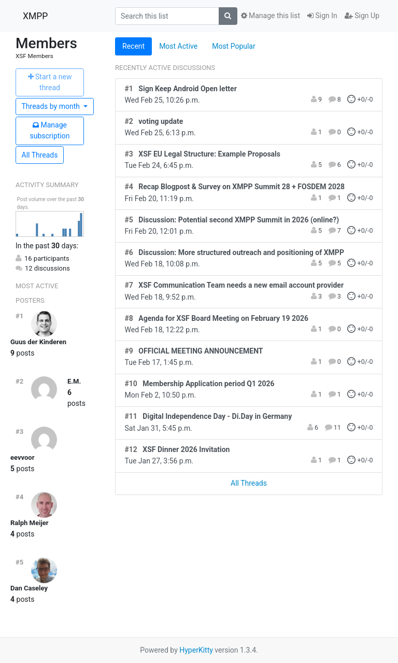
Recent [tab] (133, 46)
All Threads (40, 155)
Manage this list (270, 15)
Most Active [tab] (178, 46)
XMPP (35, 16)
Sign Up (362, 15)
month (52, 106)
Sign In (322, 15)
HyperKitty (196, 650)
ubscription (49, 130)
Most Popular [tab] (233, 46)
